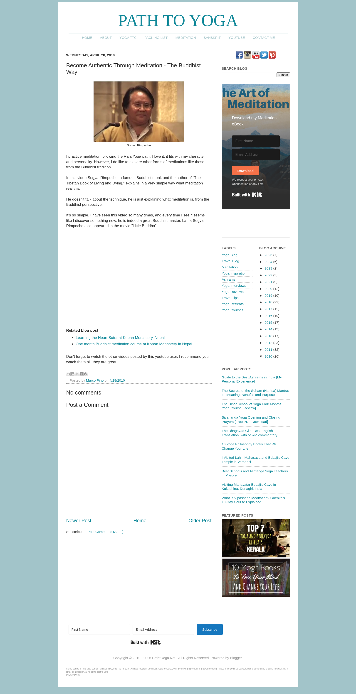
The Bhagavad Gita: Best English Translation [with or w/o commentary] (250, 433)
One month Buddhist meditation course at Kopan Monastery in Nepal (134, 344)
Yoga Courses (233, 310)
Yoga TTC (128, 37)
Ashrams (228, 279)
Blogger (236, 658)
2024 (269, 262)
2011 (269, 349)
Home (87, 37)
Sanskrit (212, 37)
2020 (269, 289)
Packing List (156, 37)
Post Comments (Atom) (105, 532)
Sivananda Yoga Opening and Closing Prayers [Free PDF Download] (251, 419)
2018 (269, 302)
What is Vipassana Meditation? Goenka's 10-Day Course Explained (253, 500)
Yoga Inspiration (234, 273)
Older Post (199, 520)
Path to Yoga (178, 20)
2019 (269, 295)
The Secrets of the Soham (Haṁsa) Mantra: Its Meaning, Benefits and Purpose (255, 393)
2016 (269, 316)
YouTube (236, 37)
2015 (269, 322)
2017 (269, 309)
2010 (269, 356)
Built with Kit (247, 195)
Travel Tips (230, 298)
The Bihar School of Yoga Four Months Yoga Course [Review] (252, 406)
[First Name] (256, 141)
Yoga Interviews (234, 285)
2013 (269, 336)
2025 (269, 255)
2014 (269, 329)
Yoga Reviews (233, 292)
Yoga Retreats (233, 304)
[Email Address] (256, 154)
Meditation (185, 37)
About (106, 37)
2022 (269, 275)
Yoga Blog (229, 255)
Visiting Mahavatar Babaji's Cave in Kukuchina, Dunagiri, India (249, 486)
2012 (269, 343)
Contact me (264, 37)
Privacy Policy (73, 675)
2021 (269, 282)
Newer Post (78, 520)
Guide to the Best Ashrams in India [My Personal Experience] (252, 379)
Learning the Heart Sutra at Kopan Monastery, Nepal (120, 338)
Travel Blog (230, 261)
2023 (269, 268)
